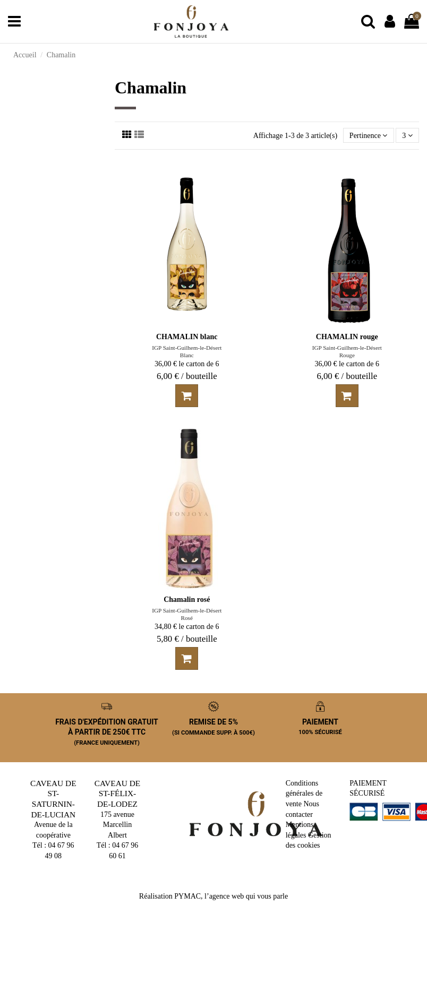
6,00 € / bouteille (187, 376)
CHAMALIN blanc (187, 337)
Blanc (187, 355)
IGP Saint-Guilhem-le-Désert (186, 347)
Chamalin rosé (187, 599)
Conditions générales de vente (304, 793)
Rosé (187, 618)
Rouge (347, 355)
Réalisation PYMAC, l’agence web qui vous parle (213, 896)
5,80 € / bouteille (187, 639)
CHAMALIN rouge (347, 337)
